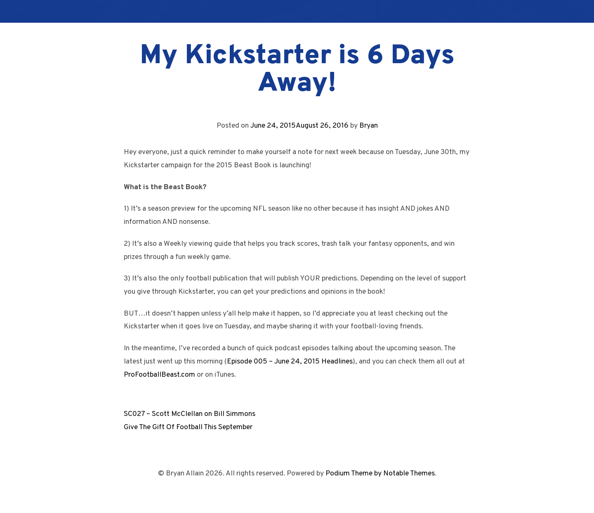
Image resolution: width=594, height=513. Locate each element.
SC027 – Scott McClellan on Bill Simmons (189, 414)
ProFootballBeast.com (159, 375)
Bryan (368, 126)
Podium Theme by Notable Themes (380, 473)
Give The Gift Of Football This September (188, 427)
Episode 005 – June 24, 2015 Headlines (290, 361)
